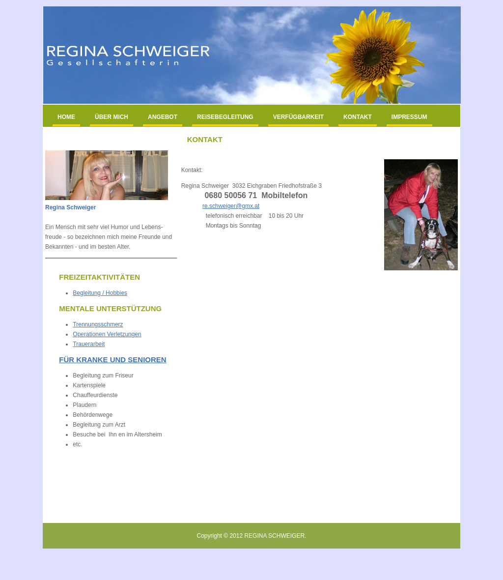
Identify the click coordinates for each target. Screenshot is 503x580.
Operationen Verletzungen (107, 334)
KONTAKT (357, 117)
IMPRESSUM (409, 117)
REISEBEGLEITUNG (225, 117)
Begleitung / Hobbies (100, 293)
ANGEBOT (162, 117)
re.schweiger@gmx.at (230, 206)
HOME (66, 117)
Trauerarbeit (89, 344)
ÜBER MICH (111, 117)
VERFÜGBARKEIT (298, 117)
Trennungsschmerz (98, 324)
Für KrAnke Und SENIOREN (112, 359)
